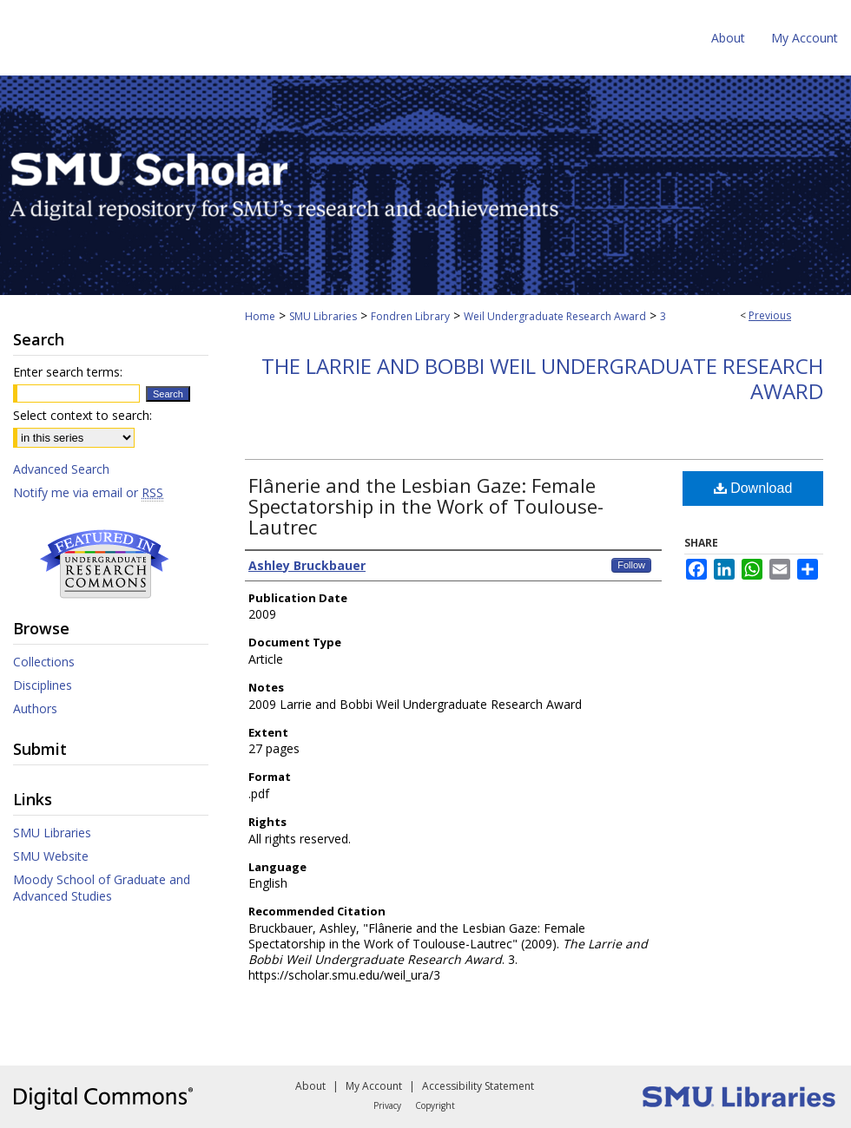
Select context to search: (82, 415)
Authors (35, 708)
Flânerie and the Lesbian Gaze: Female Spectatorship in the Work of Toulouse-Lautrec (426, 506)
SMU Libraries (323, 316)
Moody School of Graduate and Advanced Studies (101, 887)
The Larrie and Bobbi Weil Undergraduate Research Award (542, 378)
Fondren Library (410, 316)
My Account (374, 1086)
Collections (44, 661)
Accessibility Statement (478, 1086)
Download (753, 488)
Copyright (435, 1105)
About (310, 1086)
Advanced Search (61, 469)
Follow (631, 565)
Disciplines (42, 685)
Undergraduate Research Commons (104, 564)
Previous (770, 315)
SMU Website (51, 856)
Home (260, 316)
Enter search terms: (67, 372)
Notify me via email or (88, 492)
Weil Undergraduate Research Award (555, 316)
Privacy (387, 1105)
